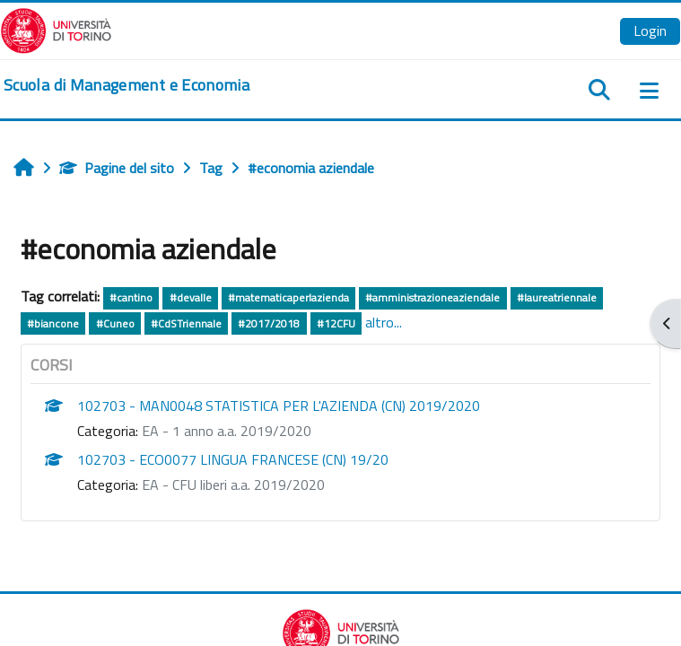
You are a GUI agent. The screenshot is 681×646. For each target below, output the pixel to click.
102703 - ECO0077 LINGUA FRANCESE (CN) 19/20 (233, 459)
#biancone (53, 323)
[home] (126, 85)
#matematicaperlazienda (288, 297)
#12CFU (336, 323)
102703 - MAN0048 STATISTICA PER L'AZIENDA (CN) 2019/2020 (278, 405)
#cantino (131, 297)
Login (650, 30)
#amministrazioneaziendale (432, 297)
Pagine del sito (116, 168)
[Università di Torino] (56, 28)
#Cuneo (115, 323)
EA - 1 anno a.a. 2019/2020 (226, 430)
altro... (383, 322)
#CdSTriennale (186, 323)
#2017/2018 (269, 323)
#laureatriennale (557, 297)
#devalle (191, 297)
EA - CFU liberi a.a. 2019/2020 (233, 484)
